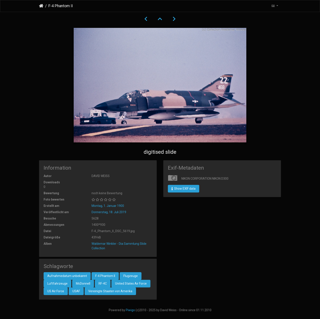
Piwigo (130, 310)
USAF (76, 291)
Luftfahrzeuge (57, 283)
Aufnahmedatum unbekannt (67, 276)
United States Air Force (131, 283)
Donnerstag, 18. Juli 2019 (109, 212)
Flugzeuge (130, 276)
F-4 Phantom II (105, 276)
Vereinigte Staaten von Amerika (110, 291)
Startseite (41, 6)
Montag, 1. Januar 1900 (108, 206)
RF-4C (103, 283)
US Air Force (55, 291)
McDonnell (83, 283)
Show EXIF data (184, 188)
